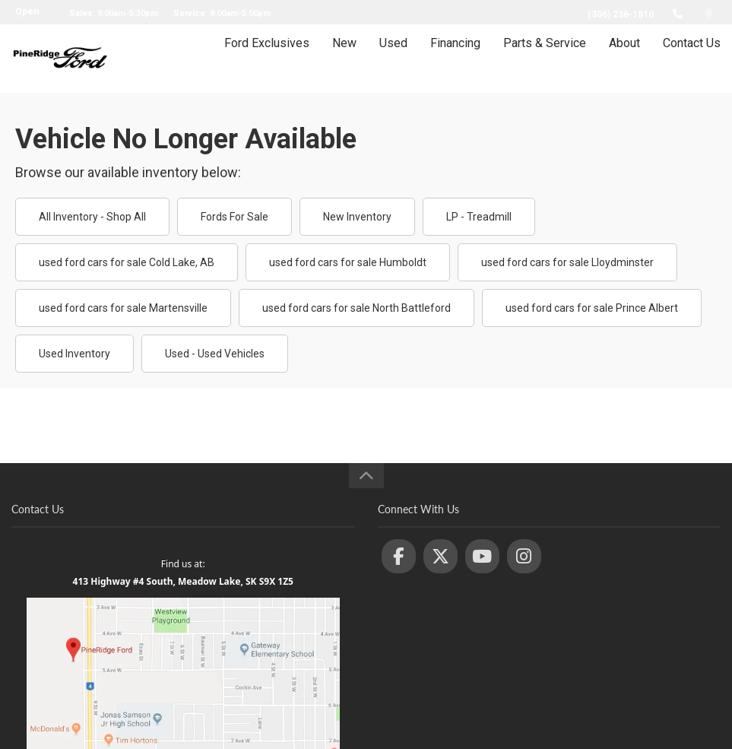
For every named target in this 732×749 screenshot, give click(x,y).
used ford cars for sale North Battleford (356, 308)
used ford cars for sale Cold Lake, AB (126, 262)
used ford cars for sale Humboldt (347, 262)
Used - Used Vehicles (215, 354)
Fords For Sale (234, 217)
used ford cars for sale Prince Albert (591, 308)
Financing (455, 58)
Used (393, 58)
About (624, 58)
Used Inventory (74, 354)
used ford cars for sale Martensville (123, 308)
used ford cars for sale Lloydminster (567, 262)
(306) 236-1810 (621, 14)
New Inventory (357, 217)
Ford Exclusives (266, 58)
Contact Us (692, 58)
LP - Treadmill (479, 217)
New (344, 58)
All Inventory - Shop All (92, 217)
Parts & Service (544, 58)
